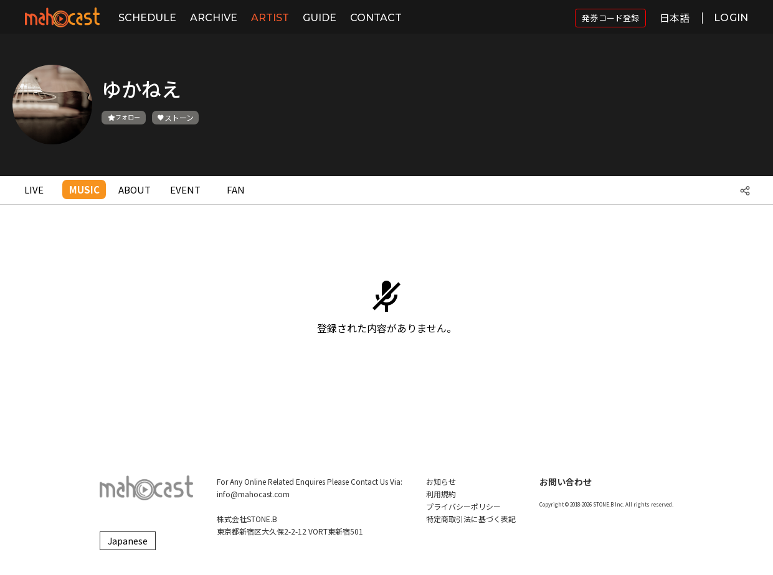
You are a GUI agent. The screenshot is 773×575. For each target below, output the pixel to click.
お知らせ (441, 481)
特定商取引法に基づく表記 (471, 518)
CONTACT (376, 18)
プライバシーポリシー (463, 506)
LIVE (34, 189)
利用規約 (441, 494)
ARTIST (270, 18)
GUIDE (319, 18)
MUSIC (84, 189)
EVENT (185, 189)
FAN (236, 189)
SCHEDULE (147, 18)
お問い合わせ (565, 481)
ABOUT (134, 189)
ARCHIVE (213, 18)
